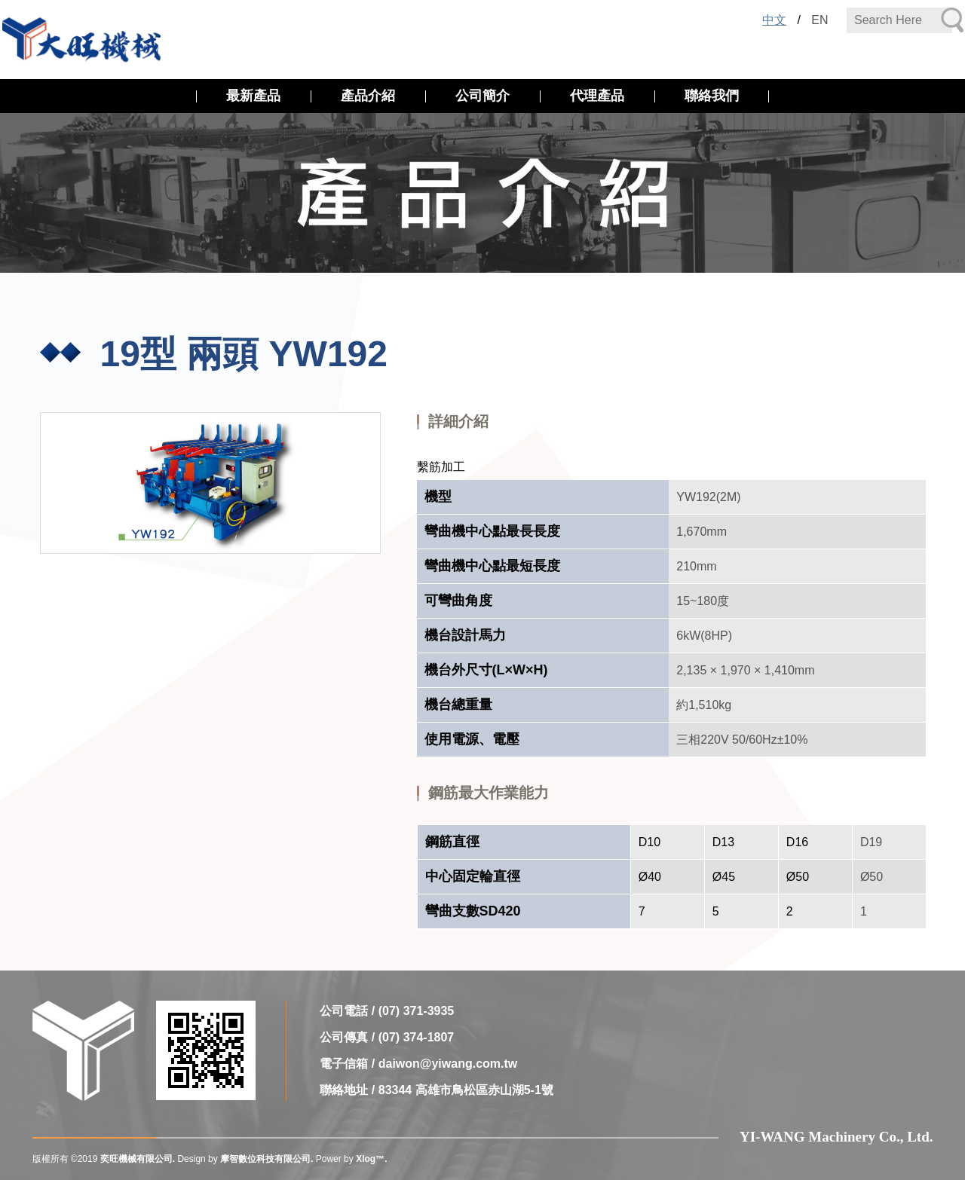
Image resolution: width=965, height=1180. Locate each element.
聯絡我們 (712, 95)
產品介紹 (368, 95)
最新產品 (253, 95)
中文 (774, 20)
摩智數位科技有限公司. (266, 1159)
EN (819, 20)
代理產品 (597, 95)
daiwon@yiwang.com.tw (448, 1063)
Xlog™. (371, 1159)
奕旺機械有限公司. (137, 1159)
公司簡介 (482, 95)
